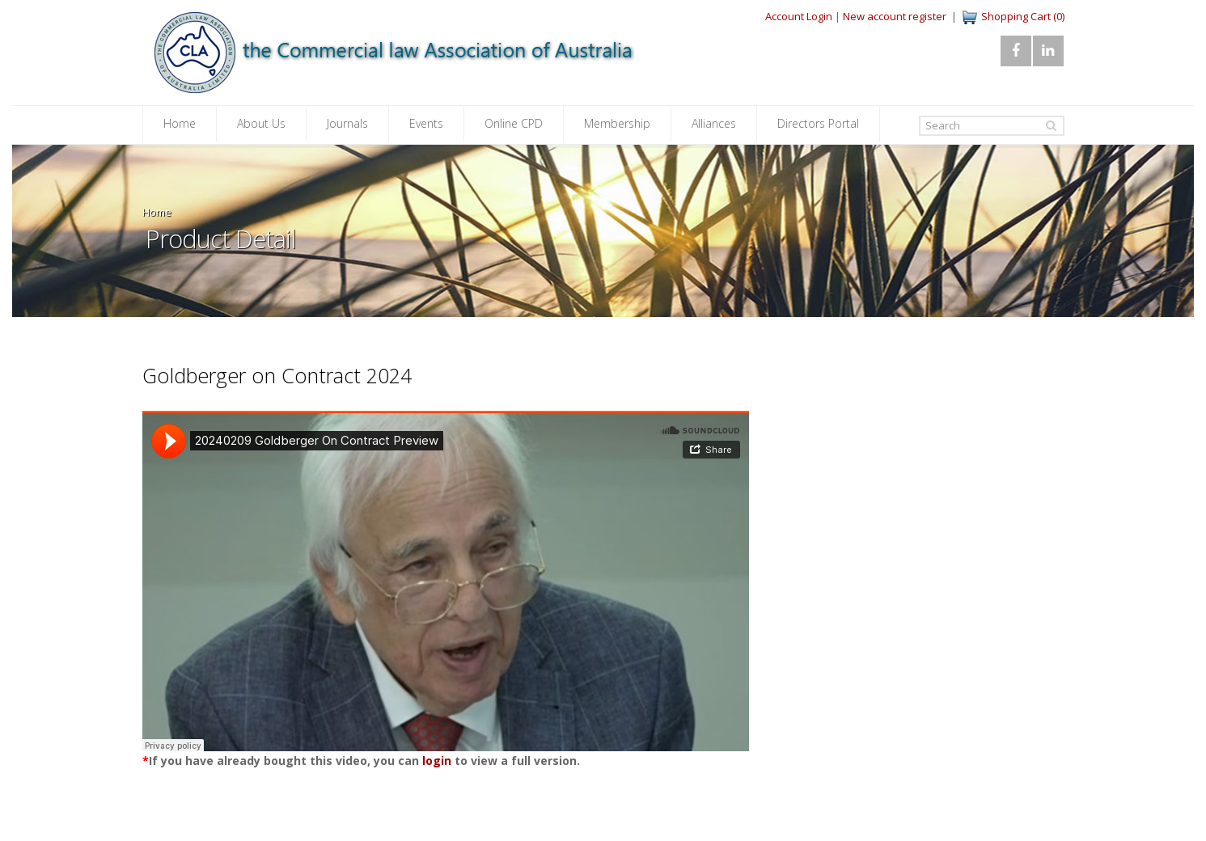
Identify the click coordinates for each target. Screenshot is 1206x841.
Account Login (798, 16)
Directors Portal (818, 123)
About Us (261, 123)
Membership (617, 123)
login (436, 760)
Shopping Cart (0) (1022, 16)
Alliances (714, 123)
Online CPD (514, 123)
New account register (894, 16)
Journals (347, 123)
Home (179, 123)
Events (426, 123)
